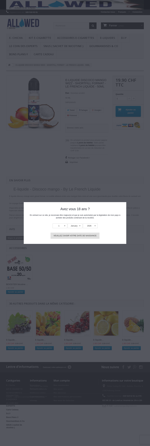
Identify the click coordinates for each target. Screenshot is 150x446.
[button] (60, 226)
